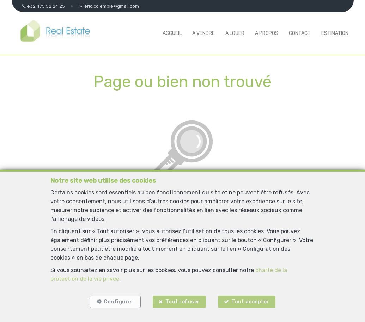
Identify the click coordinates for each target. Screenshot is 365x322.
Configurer (119, 302)
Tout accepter (250, 302)
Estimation (334, 33)
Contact (300, 33)
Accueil (172, 33)
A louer (234, 33)
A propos (266, 33)
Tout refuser (182, 302)
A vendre (203, 33)
